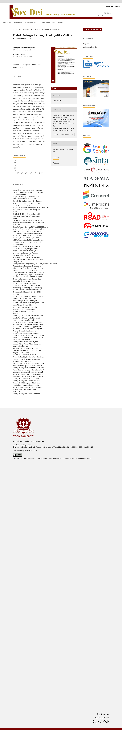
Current (7, 23)
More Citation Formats (62, 134)
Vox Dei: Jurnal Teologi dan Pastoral (42, 6)
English (86, 44)
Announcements (47, 23)
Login (117, 6)
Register (109, 6)
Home (15, 29)
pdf (55, 88)
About (61, 23)
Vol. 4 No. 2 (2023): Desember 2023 (40, 29)
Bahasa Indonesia (90, 47)
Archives (18, 23)
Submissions (30, 23)
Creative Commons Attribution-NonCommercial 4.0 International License (63, 458)
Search (114, 22)
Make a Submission (93, 30)
